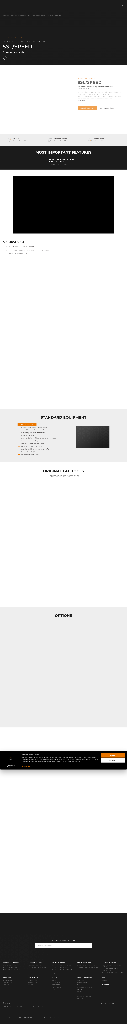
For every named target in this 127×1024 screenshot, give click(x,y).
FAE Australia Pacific (84, 994)
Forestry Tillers (35, 963)
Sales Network (82, 982)
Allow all (112, 1010)
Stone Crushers (84, 963)
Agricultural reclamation (17, 254)
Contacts (105, 980)
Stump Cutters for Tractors (61, 965)
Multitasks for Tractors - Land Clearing (112, 965)
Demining (6, 984)
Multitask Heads (109, 963)
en (122, 5)
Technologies (56, 987)
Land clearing (22, 15)
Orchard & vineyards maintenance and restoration (27, 250)
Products (13, 15)
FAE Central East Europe (85, 987)
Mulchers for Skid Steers (11, 967)
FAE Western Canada (84, 996)
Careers (105, 984)
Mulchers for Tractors (10, 965)
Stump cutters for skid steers (62, 967)
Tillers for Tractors (47, 15)
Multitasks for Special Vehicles (112, 972)
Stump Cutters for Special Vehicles (61, 972)
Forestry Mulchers (11, 963)
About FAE (80, 980)
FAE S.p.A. (5, 15)
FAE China (80, 998)
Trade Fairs (56, 982)
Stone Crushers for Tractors (87, 965)
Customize (113, 1015)
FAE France (81, 989)
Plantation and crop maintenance (20, 247)
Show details (26, 1020)
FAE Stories (56, 984)
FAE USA (79, 991)
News (54, 978)
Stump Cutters (58, 963)
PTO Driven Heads (33, 15)
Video (54, 989)
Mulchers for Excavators (11, 969)
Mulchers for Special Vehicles (13, 972)
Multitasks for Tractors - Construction (110, 969)
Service (105, 978)
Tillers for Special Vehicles (37, 967)
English (7, 1003)
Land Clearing (32, 980)
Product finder (110, 5)
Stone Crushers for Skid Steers (87, 967)
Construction (7, 982)
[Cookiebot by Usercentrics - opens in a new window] (11, 1020)
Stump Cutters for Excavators (62, 969)
